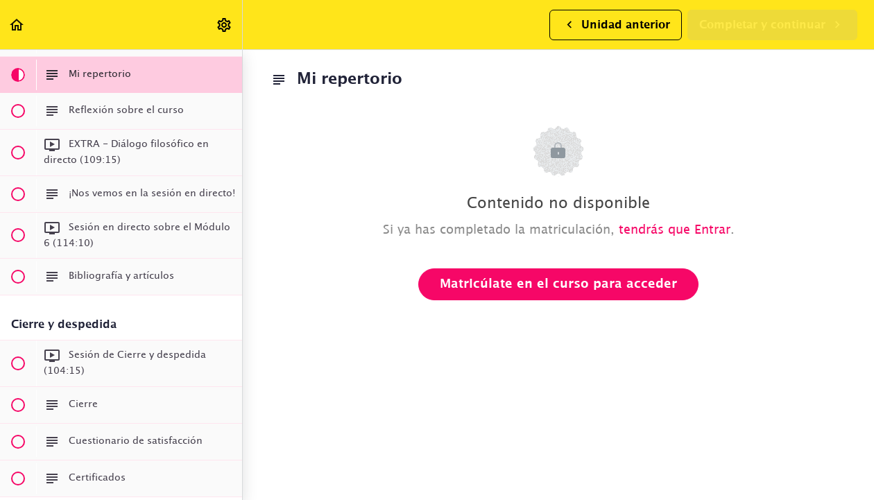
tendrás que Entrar (674, 230)
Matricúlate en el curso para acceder (558, 284)
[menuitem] (224, 24)
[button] (17, 24)
